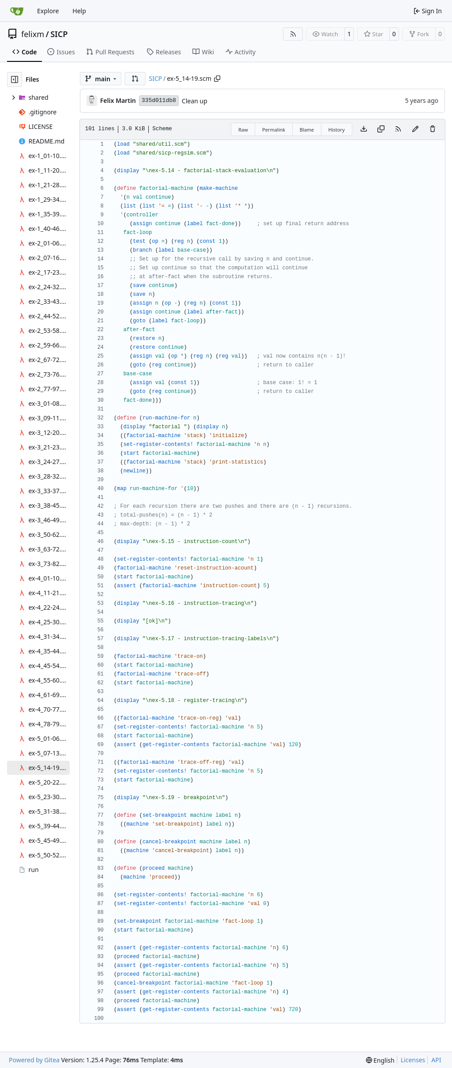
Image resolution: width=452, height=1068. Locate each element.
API (436, 1060)
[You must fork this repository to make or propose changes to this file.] (415, 129)
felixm (32, 34)
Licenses (413, 1060)
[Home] (16, 11)
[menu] (380, 1060)
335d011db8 (159, 100)
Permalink (273, 129)
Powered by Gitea (34, 1060)
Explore (48, 11)
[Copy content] (381, 129)
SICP (59, 34)
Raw (243, 129)
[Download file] (364, 129)
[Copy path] (217, 78)
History (336, 129)
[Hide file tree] (14, 79)
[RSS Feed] (293, 34)
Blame (307, 129)
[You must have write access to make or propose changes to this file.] (433, 129)
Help (79, 11)
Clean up (194, 101)
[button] (135, 78)
